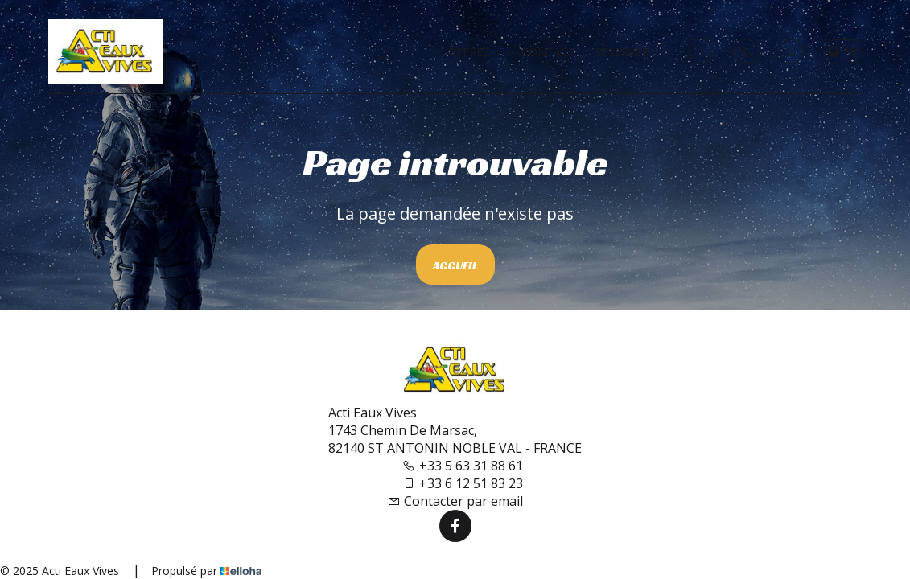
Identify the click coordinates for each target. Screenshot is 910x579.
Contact (548, 52)
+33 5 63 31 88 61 (462, 465)
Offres (474, 52)
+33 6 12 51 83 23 (462, 483)
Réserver (622, 52)
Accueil (455, 265)
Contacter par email (455, 501)
